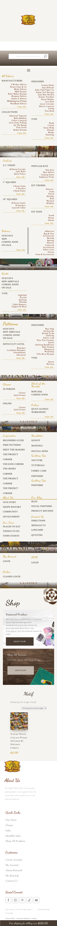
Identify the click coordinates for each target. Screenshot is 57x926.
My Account (12, 865)
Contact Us (11, 880)
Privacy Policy (10, 918)
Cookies (34, 918)
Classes (9, 825)
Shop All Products (15, 841)
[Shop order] (34, 708)
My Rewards (12, 875)
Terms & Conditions (23, 918)
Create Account (13, 859)
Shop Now (20, 641)
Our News (10, 819)
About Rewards (13, 870)
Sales (8, 830)
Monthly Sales (13, 835)
